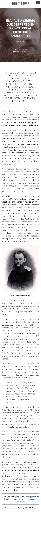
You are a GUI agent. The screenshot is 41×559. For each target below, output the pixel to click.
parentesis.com (6, 552)
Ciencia (17, 519)
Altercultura (4, 519)
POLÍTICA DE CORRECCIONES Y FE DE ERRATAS (15, 545)
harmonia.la (16, 552)
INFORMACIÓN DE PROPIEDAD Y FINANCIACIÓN (15, 548)
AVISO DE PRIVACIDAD (8, 533)
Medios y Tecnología (7, 523)
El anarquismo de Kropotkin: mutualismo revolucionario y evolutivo (21, 499)
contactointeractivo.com (29, 552)
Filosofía (20, 41)
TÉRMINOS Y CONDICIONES (9, 537)
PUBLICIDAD (27, 533)
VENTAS (19, 533)
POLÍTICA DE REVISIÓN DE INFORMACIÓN (13, 541)
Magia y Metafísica (21, 523)
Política (31, 523)
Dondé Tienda (5, 556)
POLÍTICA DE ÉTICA (25, 537)
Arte (11, 519)
